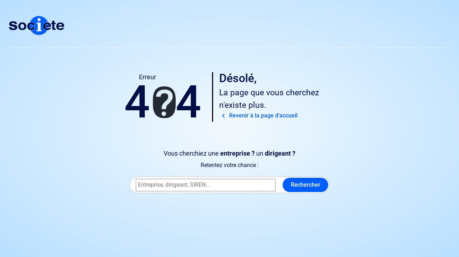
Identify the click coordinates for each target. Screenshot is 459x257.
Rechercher (305, 184)
